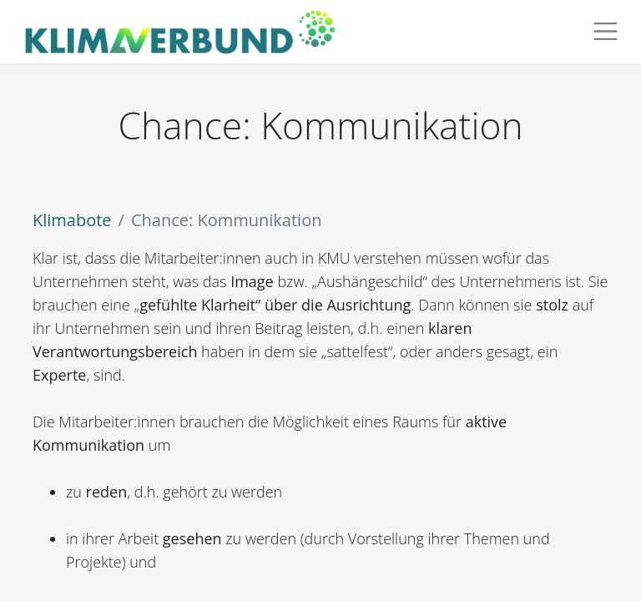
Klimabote (72, 220)
